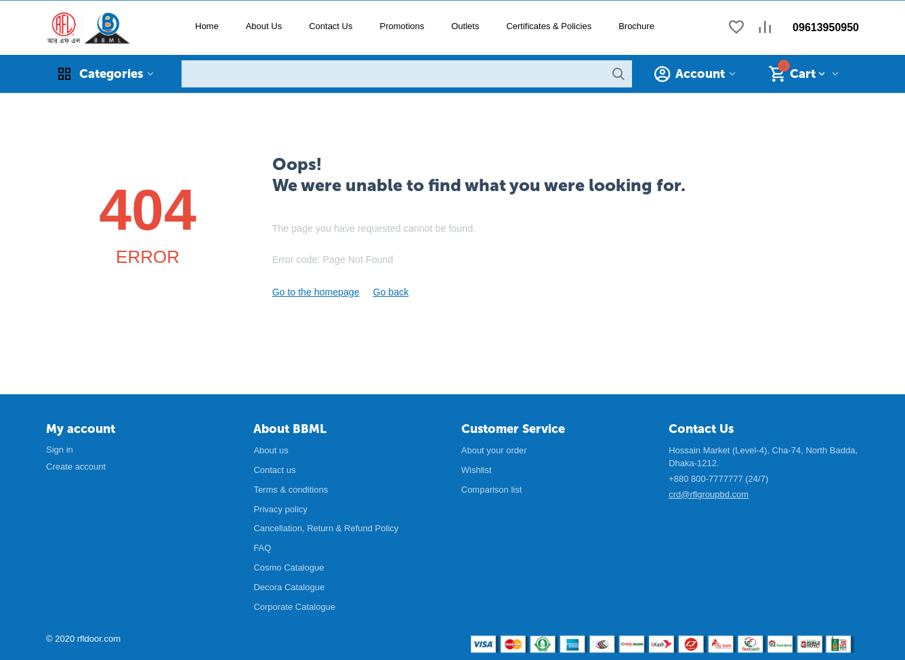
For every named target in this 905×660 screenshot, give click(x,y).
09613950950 (826, 27)
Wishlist (476, 469)
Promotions (401, 26)
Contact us (274, 469)
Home (207, 26)
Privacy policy (280, 508)
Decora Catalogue (288, 586)
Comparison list (491, 489)
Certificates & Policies (548, 26)
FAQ (262, 547)
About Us (264, 26)
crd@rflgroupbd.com (709, 494)
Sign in (59, 449)
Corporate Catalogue (294, 606)
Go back (382, 292)
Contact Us (330, 26)
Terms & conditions (290, 489)
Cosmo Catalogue (288, 567)
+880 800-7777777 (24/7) (718, 478)
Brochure (636, 26)
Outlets (465, 26)
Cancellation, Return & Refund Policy (325, 527)
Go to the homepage (312, 292)
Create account (76, 466)
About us (270, 450)
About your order (494, 450)
